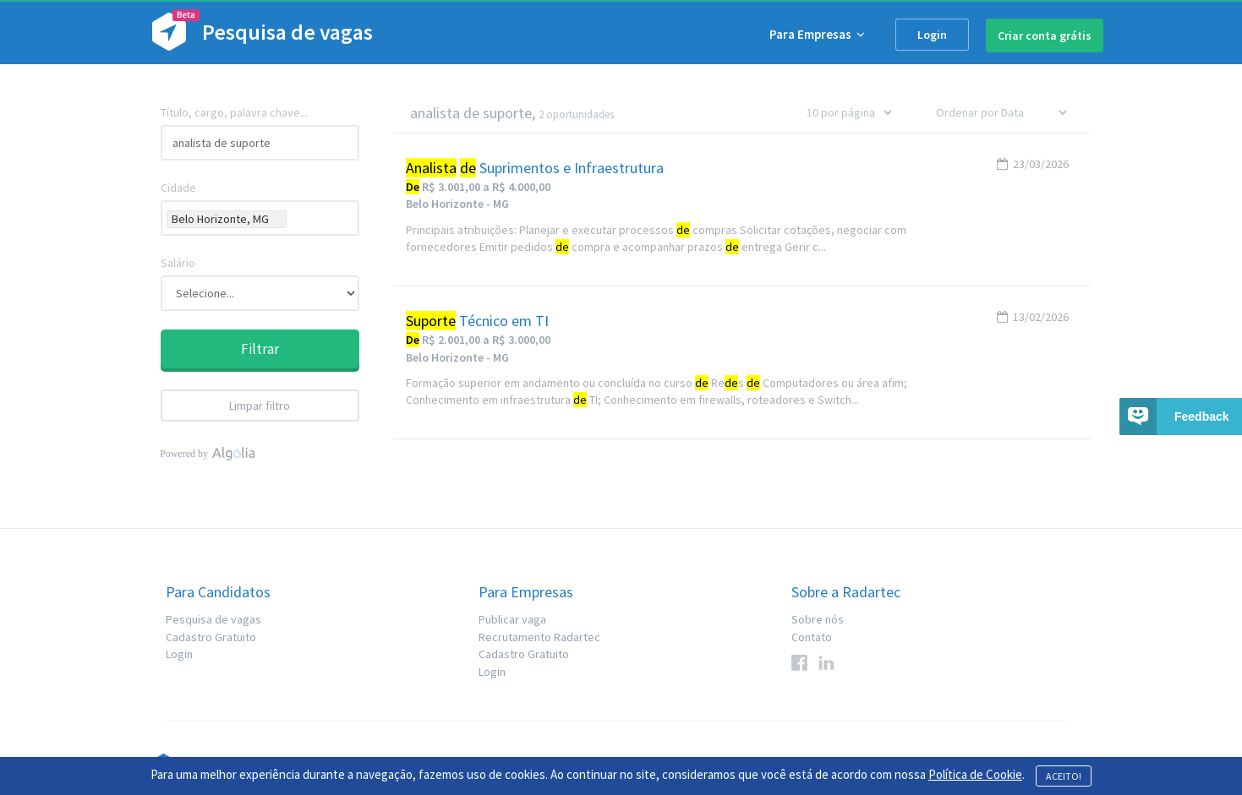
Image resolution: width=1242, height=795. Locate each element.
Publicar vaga (512, 619)
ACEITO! (1063, 776)
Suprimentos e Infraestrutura (535, 168)
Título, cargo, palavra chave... (234, 112)
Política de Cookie (975, 774)
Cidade (178, 187)
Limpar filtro (259, 405)
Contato (811, 637)
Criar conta (1045, 35)
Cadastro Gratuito (211, 637)
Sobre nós (817, 619)
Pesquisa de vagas (213, 619)
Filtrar (260, 349)
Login (932, 34)
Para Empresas (817, 34)
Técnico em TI (477, 321)
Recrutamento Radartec (539, 637)
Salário (178, 262)
